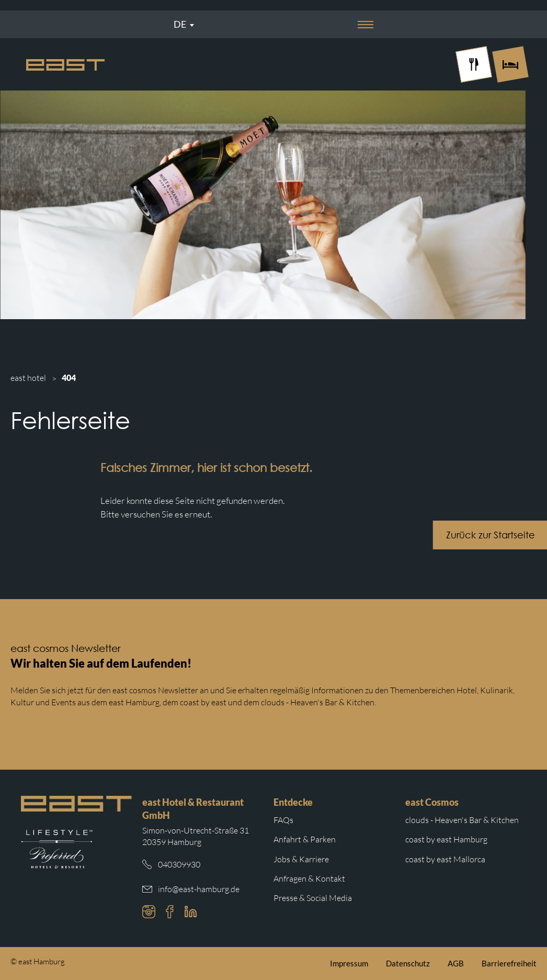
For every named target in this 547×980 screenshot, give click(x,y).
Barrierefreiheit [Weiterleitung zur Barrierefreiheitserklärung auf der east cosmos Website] (509, 963)
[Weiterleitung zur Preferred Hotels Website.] (57, 849)
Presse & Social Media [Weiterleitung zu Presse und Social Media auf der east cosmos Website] (313, 898)
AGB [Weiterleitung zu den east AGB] (456, 963)
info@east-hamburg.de (199, 889)
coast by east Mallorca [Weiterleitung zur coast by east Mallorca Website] (445, 859)
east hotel (28, 378)
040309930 (179, 864)
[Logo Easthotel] (65, 65)
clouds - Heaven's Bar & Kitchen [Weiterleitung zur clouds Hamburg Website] (462, 820)
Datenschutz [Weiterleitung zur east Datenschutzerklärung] (408, 963)
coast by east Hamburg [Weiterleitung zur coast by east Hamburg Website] (446, 839)
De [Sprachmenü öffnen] (180, 24)
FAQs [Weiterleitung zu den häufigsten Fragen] (283, 820)
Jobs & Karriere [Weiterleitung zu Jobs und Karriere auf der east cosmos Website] (301, 859)
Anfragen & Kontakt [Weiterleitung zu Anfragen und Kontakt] (309, 878)
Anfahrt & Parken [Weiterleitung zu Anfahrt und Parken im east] (305, 839)
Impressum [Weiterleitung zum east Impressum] (349, 963)
